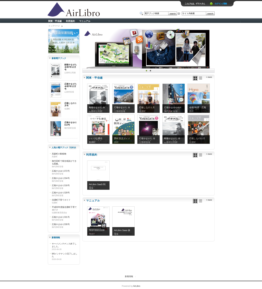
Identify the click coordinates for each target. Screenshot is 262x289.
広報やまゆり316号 (61, 185)
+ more (209, 77)
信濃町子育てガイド (61, 200)
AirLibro (136, 286)
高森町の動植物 (59, 154)
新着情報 (129, 276)
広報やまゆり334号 (61, 178)
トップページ (54, 26)
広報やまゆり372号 (61, 171)
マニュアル (84, 21)
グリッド (195, 78)
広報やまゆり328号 (61, 192)
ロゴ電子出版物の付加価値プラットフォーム (87, 9)
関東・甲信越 (55, 21)
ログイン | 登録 (221, 3)
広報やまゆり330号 (61, 224)
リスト (200, 78)
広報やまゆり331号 (61, 217)
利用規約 (70, 21)
